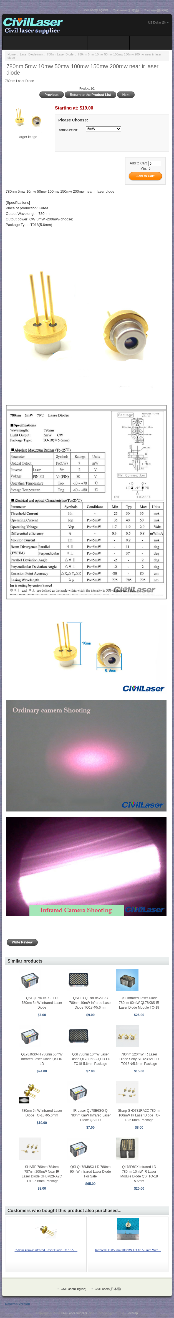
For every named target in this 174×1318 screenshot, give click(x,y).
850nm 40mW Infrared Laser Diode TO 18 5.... (46, 1250)
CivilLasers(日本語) (126, 10)
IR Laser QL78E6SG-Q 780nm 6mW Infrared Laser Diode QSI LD (90, 1115)
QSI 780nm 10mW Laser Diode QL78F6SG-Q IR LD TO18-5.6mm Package (90, 1059)
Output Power (68, 129)
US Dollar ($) (157, 22)
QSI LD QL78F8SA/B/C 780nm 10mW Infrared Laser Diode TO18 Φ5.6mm (90, 1002)
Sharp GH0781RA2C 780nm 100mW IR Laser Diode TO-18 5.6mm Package (139, 1115)
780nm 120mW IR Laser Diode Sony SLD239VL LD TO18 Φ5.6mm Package (139, 1059)
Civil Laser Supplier (74, 1313)
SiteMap (132, 1313)
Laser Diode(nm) (31, 54)
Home (11, 54)
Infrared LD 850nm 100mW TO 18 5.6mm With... (128, 1250)
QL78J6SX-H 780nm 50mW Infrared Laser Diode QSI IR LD (41, 1059)
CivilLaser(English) (95, 10)
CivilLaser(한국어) (155, 10)
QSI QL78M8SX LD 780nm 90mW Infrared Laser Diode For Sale (90, 1171)
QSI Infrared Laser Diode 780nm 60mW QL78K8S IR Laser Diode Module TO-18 (139, 1002)
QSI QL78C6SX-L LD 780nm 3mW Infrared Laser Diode (42, 1002)
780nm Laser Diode (60, 54)
